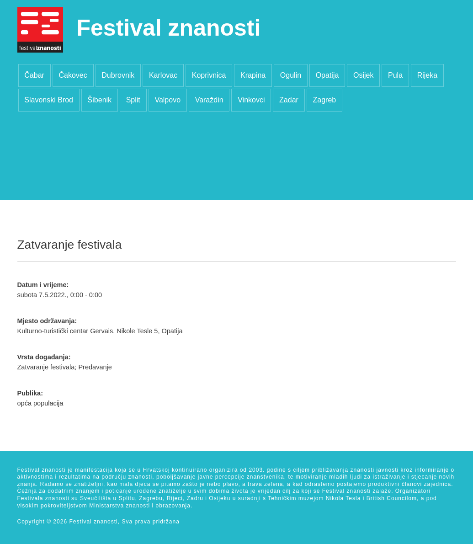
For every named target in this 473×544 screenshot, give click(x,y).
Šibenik (100, 100)
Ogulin (290, 75)
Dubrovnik (117, 75)
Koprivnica (209, 75)
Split (133, 100)
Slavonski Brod (48, 100)
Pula (395, 75)
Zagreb (324, 100)
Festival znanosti (169, 28)
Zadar (288, 100)
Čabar (34, 75)
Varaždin (209, 100)
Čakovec (72, 75)
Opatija (327, 75)
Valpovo (167, 100)
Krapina (253, 75)
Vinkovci (251, 100)
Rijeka (427, 75)
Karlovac (163, 75)
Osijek (363, 75)
